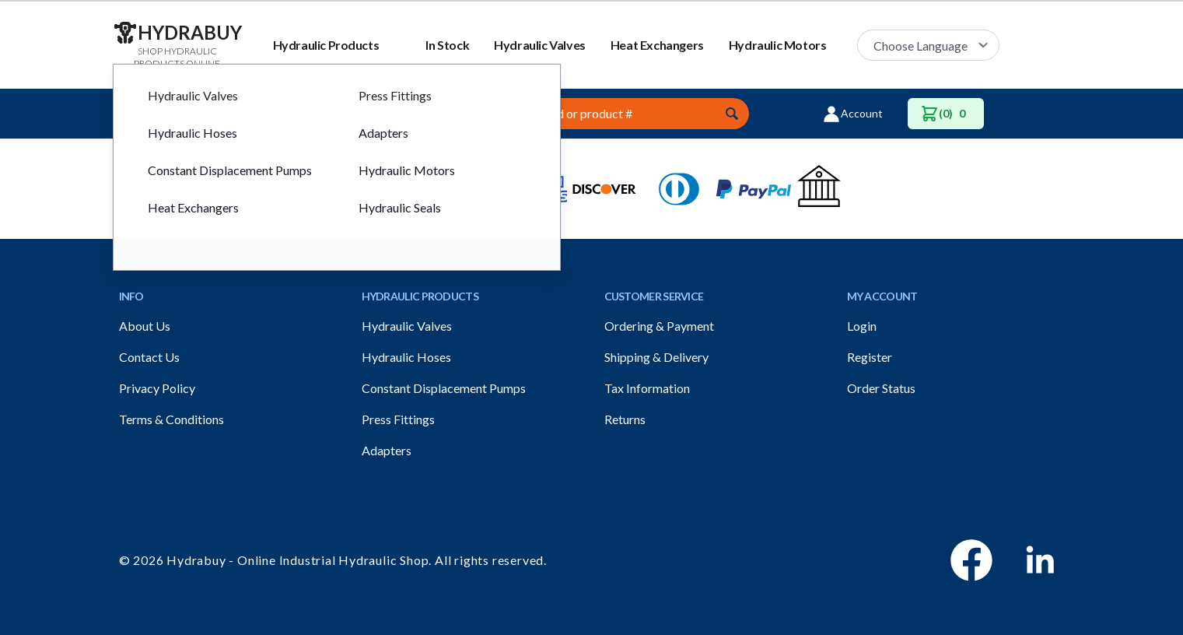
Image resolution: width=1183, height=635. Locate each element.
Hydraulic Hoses (406, 356)
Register (869, 356)
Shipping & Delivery (656, 356)
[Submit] (732, 113)
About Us (144, 325)
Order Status (881, 388)
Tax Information (647, 388)
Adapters (386, 450)
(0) (945, 113)
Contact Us (149, 356)
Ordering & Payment (659, 325)
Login (862, 325)
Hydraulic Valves (540, 44)
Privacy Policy (157, 388)
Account (852, 113)
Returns (625, 419)
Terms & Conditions (171, 419)
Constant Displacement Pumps (444, 388)
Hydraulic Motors (778, 44)
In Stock (447, 44)
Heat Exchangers (657, 44)
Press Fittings (398, 419)
